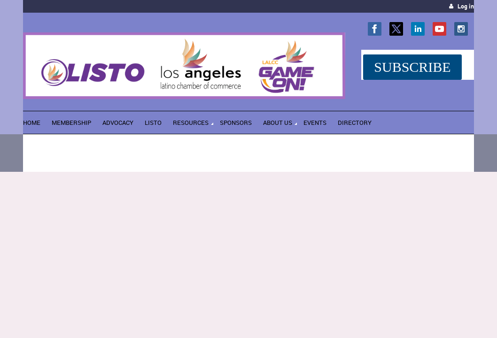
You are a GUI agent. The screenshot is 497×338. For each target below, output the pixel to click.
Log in (466, 6)
